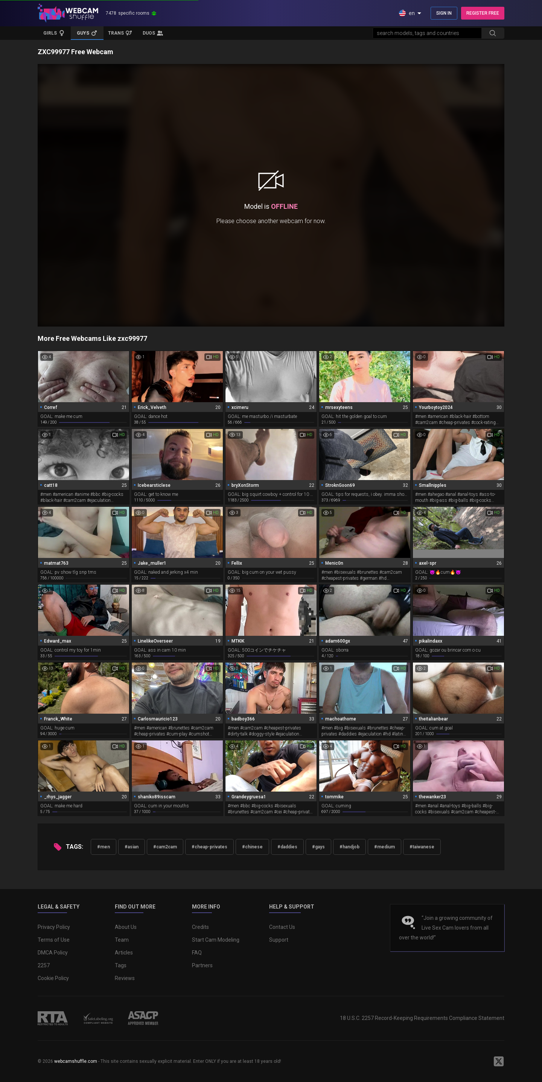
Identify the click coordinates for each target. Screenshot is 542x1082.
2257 (44, 965)
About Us (126, 927)
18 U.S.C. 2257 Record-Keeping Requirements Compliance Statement (422, 1018)
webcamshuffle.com (75, 1061)
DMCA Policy (53, 952)
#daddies (287, 846)
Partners (202, 965)
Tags (120, 965)
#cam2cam (165, 846)
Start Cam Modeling (215, 939)
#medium (384, 846)
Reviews (125, 978)
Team (122, 939)
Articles (124, 952)
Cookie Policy (53, 978)
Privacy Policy (54, 927)
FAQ (197, 952)
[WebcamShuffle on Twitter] (498, 1061)
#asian (132, 846)
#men (103, 846)
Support (278, 939)
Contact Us (282, 927)
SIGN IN (444, 13)
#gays (318, 846)
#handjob (349, 846)
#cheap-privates (209, 846)
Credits (200, 927)
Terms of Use (54, 939)
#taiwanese (422, 846)
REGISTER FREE (482, 13)
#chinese (252, 846)
